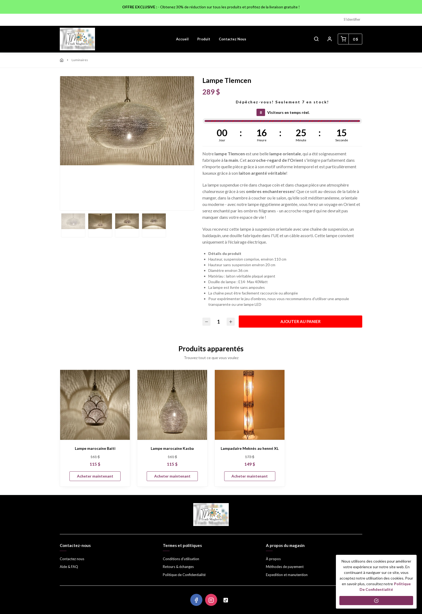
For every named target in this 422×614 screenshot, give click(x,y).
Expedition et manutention (287, 575)
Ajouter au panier (300, 321)
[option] (127, 121)
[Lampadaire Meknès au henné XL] (250, 405)
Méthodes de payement (285, 566)
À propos (273, 559)
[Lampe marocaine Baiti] (95, 405)
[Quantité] (218, 321)
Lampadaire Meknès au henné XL (250, 448)
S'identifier (352, 19)
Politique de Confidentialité (184, 575)
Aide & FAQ (69, 566)
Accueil (182, 39)
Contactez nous (232, 39)
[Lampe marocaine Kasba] (172, 405)
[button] (316, 39)
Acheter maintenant (95, 476)
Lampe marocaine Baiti (95, 448)
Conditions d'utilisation (181, 559)
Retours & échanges (178, 566)
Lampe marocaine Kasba (172, 448)
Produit (203, 39)
